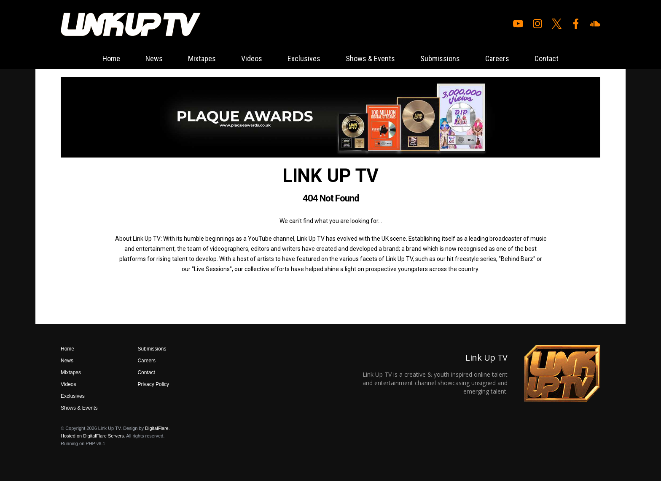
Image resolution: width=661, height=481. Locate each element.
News (154, 58)
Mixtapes (202, 58)
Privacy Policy (153, 384)
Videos (251, 58)
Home (111, 58)
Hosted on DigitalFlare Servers (92, 435)
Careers (497, 58)
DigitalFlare (157, 428)
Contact (547, 58)
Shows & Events (370, 58)
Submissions (440, 58)
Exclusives (304, 58)
